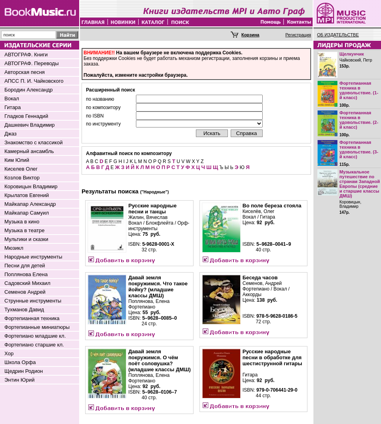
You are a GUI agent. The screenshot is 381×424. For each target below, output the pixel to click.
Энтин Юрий (19, 380)
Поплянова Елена (26, 274)
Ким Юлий (16, 160)
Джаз (10, 134)
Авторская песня (24, 72)
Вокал (11, 99)
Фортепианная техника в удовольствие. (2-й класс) (358, 119)
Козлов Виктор (22, 178)
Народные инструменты (33, 257)
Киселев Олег (21, 169)
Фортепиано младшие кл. (35, 336)
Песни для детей (24, 266)
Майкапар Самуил (26, 213)
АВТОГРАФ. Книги (26, 55)
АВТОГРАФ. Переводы (31, 63)
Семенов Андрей (25, 292)
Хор (9, 353)
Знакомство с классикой (33, 142)
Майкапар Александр (30, 204)
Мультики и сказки (26, 239)
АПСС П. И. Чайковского (34, 81)
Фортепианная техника (32, 318)
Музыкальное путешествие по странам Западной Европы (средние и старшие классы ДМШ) (359, 183)
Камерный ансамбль (29, 151)
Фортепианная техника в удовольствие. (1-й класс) (358, 90)
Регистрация (298, 34)
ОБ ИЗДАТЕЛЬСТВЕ (338, 34)
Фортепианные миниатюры (37, 327)
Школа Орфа (20, 362)
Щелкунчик (351, 54)
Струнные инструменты (32, 301)
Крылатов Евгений (26, 195)
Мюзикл (13, 248)
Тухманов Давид (24, 310)
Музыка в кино (21, 222)
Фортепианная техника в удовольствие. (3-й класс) (358, 149)
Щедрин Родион (23, 371)
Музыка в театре (24, 230)
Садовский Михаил (27, 283)
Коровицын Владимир (31, 186)
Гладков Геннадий (26, 116)
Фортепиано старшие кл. (34, 345)
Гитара (12, 107)
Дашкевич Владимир (29, 125)
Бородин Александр (28, 90)
